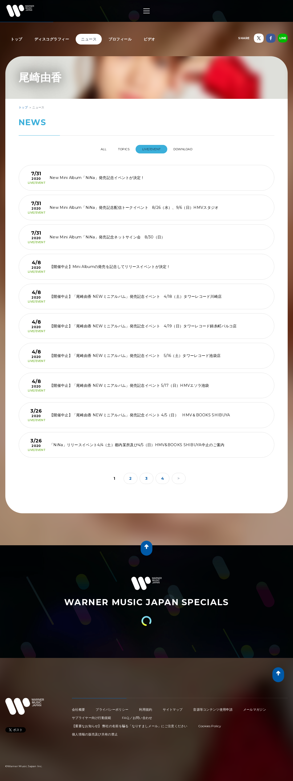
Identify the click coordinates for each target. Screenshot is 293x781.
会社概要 (78, 707)
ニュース (88, 39)
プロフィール (120, 39)
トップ (16, 39)
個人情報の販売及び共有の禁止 (95, 732)
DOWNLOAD (190, 149)
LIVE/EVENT (154, 149)
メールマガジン (254, 707)
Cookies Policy (209, 724)
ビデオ (149, 39)
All (96, 149)
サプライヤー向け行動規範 (91, 716)
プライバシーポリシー (112, 707)
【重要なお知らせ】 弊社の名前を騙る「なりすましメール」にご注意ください (130, 724)
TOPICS (122, 149)
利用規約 (145, 707)
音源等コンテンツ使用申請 (213, 707)
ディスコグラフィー (51, 39)
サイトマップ (172, 707)
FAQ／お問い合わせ (137, 716)
